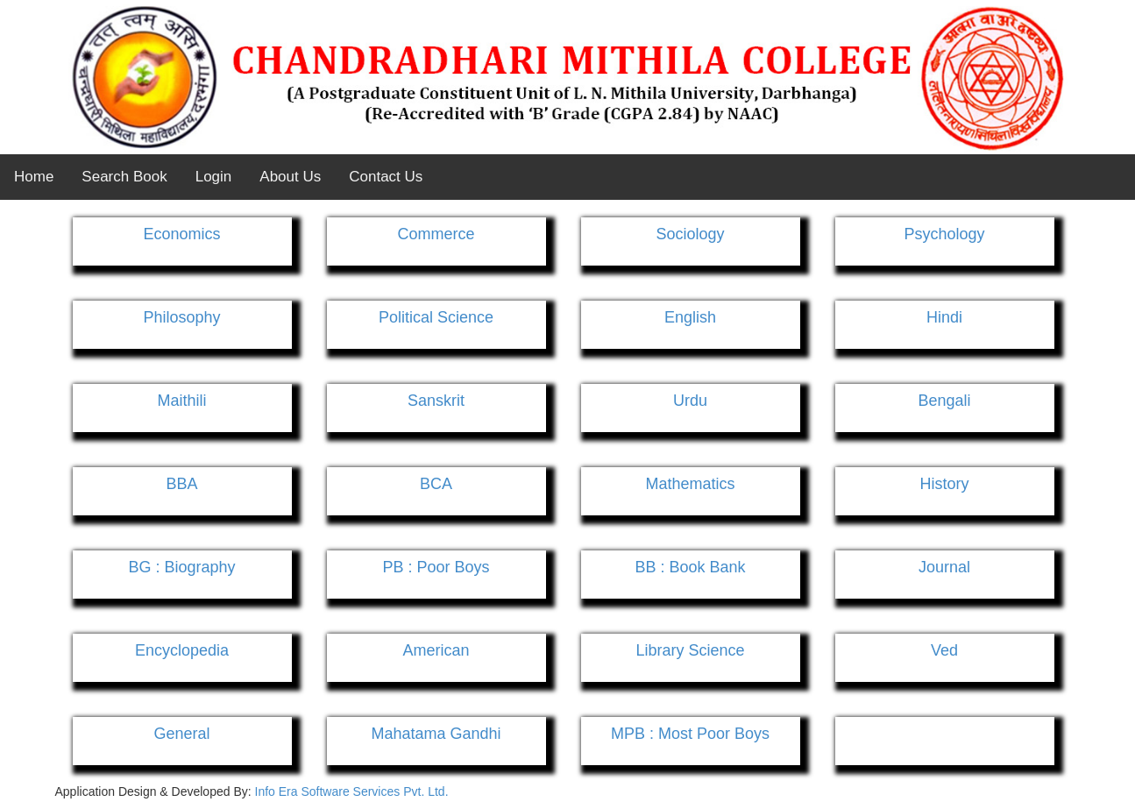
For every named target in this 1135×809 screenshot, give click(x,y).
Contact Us (385, 176)
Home (33, 176)
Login (213, 176)
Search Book (124, 176)
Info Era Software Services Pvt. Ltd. (352, 791)
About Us (290, 176)
